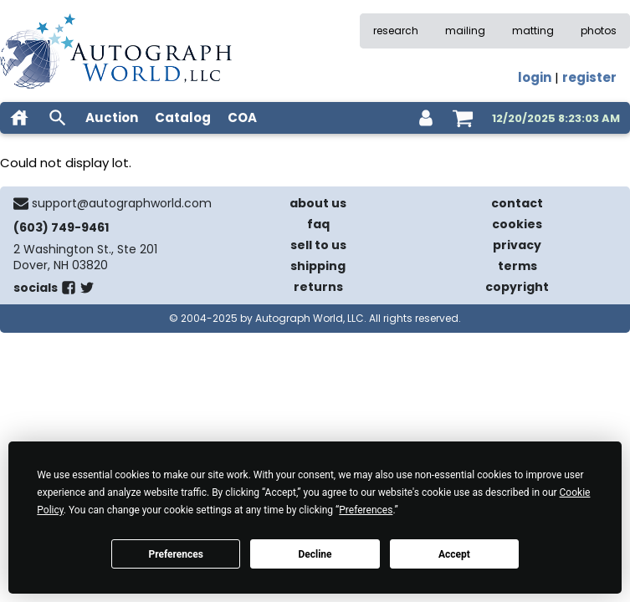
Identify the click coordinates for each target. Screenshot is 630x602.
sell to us (318, 245)
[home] (19, 118)
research (395, 30)
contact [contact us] (517, 203)
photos (599, 30)
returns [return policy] (318, 286)
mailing (465, 30)
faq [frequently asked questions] (318, 224)
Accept (454, 554)
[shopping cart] (463, 118)
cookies (517, 224)
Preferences (175, 554)
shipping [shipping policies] (318, 266)
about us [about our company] (317, 203)
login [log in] (534, 77)
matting (533, 30)
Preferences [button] (365, 510)
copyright (517, 286)
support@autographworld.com (122, 203)
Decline (314, 554)
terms (517, 266)
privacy (517, 245)
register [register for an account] (589, 77)
